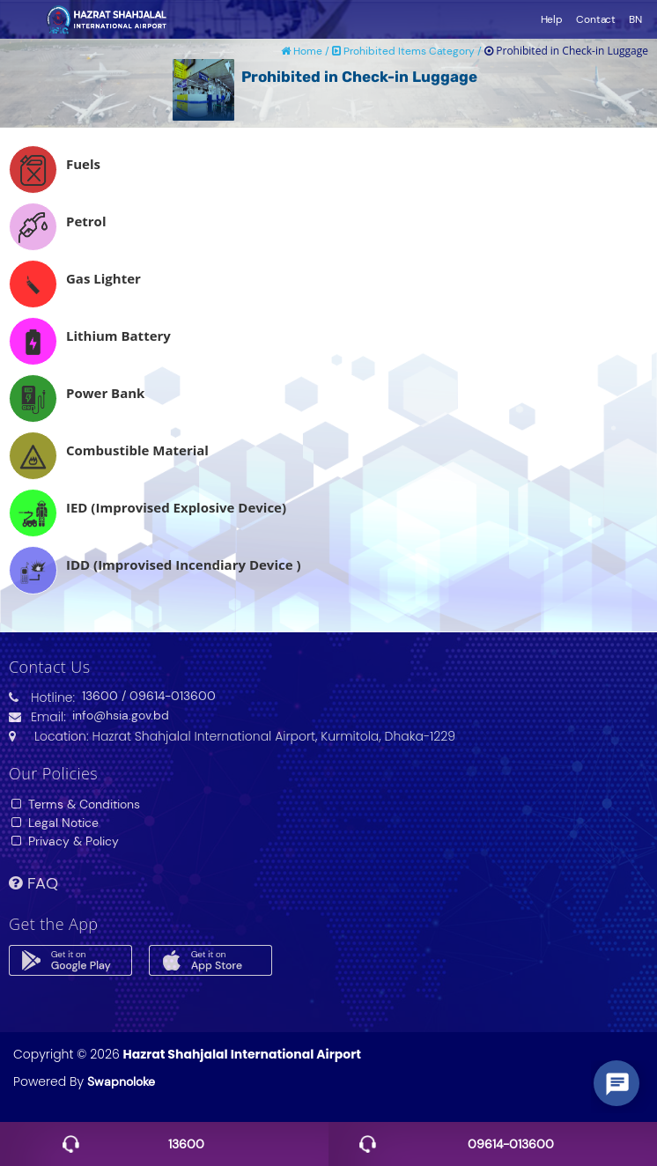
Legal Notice (54, 822)
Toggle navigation (22, 19)
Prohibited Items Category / (408, 51)
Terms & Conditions (74, 804)
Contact (596, 19)
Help (552, 19)
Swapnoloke (121, 1081)
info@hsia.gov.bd (120, 715)
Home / (306, 51)
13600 (100, 696)
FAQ (33, 883)
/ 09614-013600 (169, 696)
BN (635, 19)
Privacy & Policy (64, 841)
